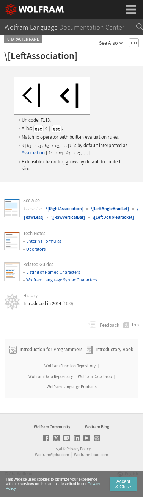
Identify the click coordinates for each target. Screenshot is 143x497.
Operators (36, 249)
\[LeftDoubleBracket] (113, 217)
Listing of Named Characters (53, 272)
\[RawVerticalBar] (68, 217)
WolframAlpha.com (52, 454)
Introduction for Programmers (50, 349)
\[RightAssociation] (64, 208)
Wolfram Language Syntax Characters (61, 279)
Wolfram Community (52, 427)
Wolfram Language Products (72, 386)
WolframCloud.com (91, 454)
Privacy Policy (78, 449)
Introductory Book (114, 349)
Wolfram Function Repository (70, 365)
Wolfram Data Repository (50, 376)
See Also (108, 42)
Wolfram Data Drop (95, 376)
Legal (57, 449)
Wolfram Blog (97, 427)
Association (33, 152)
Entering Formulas (43, 241)
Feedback (109, 325)
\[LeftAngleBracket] (110, 208)
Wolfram (24, 473)
